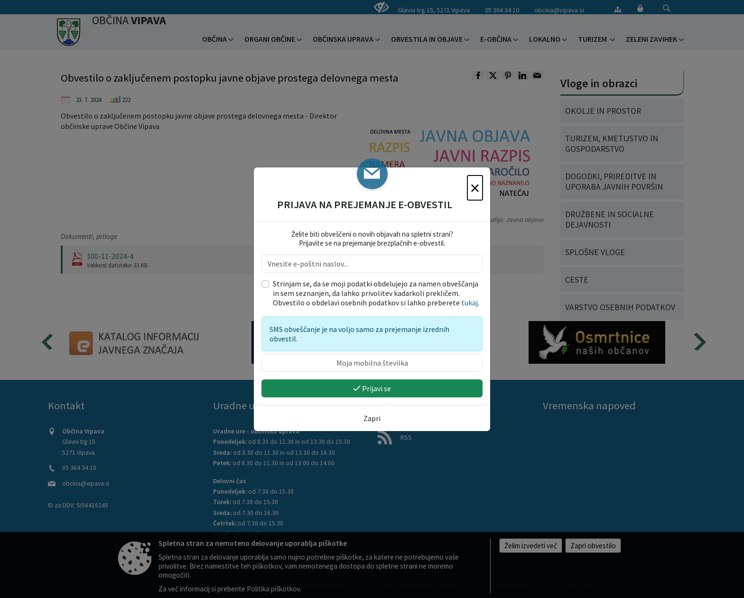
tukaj (469, 302)
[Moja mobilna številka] (372, 363)
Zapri (372, 418)
